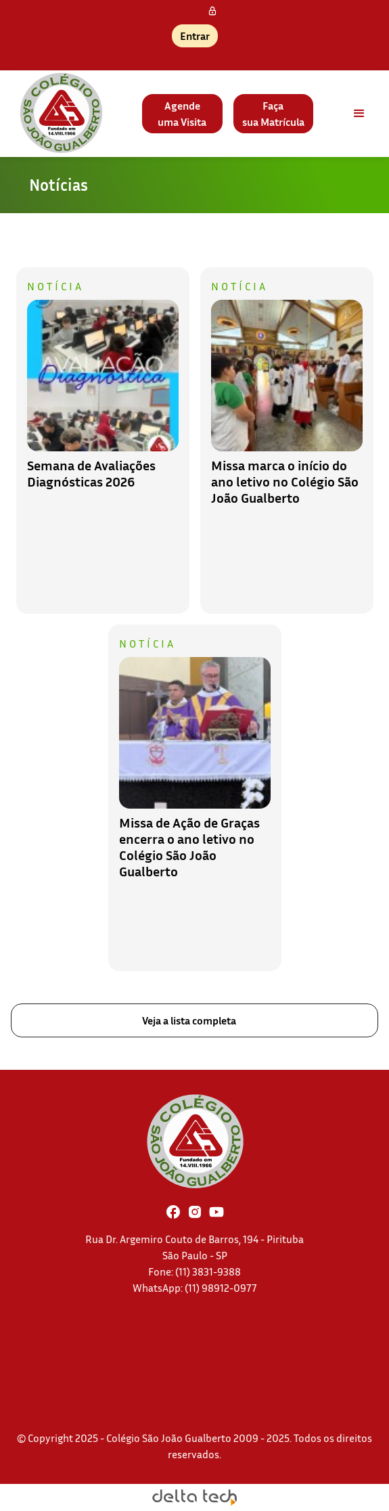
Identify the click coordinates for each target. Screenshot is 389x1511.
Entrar (195, 36)
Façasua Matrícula (273, 114)
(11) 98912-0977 (221, 1287)
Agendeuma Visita (182, 114)
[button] (359, 114)
